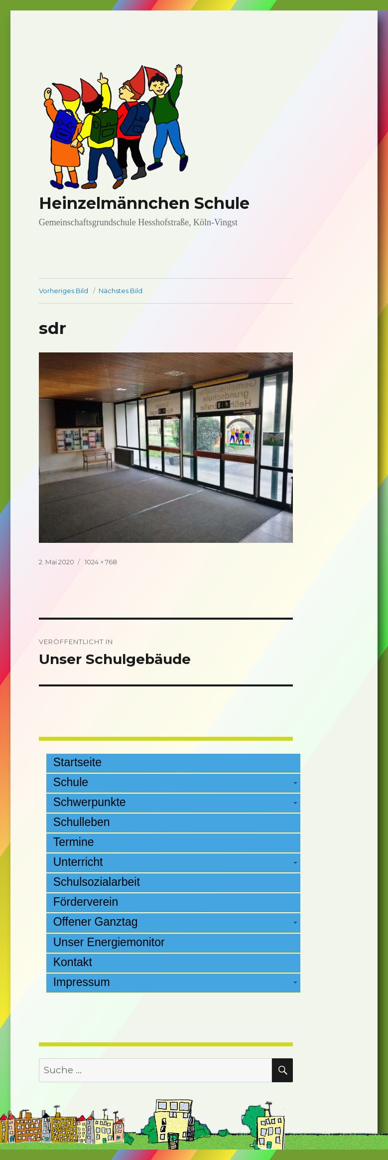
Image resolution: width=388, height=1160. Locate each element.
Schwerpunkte (89, 802)
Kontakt (72, 962)
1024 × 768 (101, 562)
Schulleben (81, 822)
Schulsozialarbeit (96, 881)
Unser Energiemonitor (109, 942)
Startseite (77, 762)
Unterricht (78, 861)
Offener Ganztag (95, 921)
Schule (70, 782)
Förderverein (86, 901)
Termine (73, 841)
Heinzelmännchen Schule (144, 203)
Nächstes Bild (120, 291)
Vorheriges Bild (63, 291)
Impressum (81, 982)
